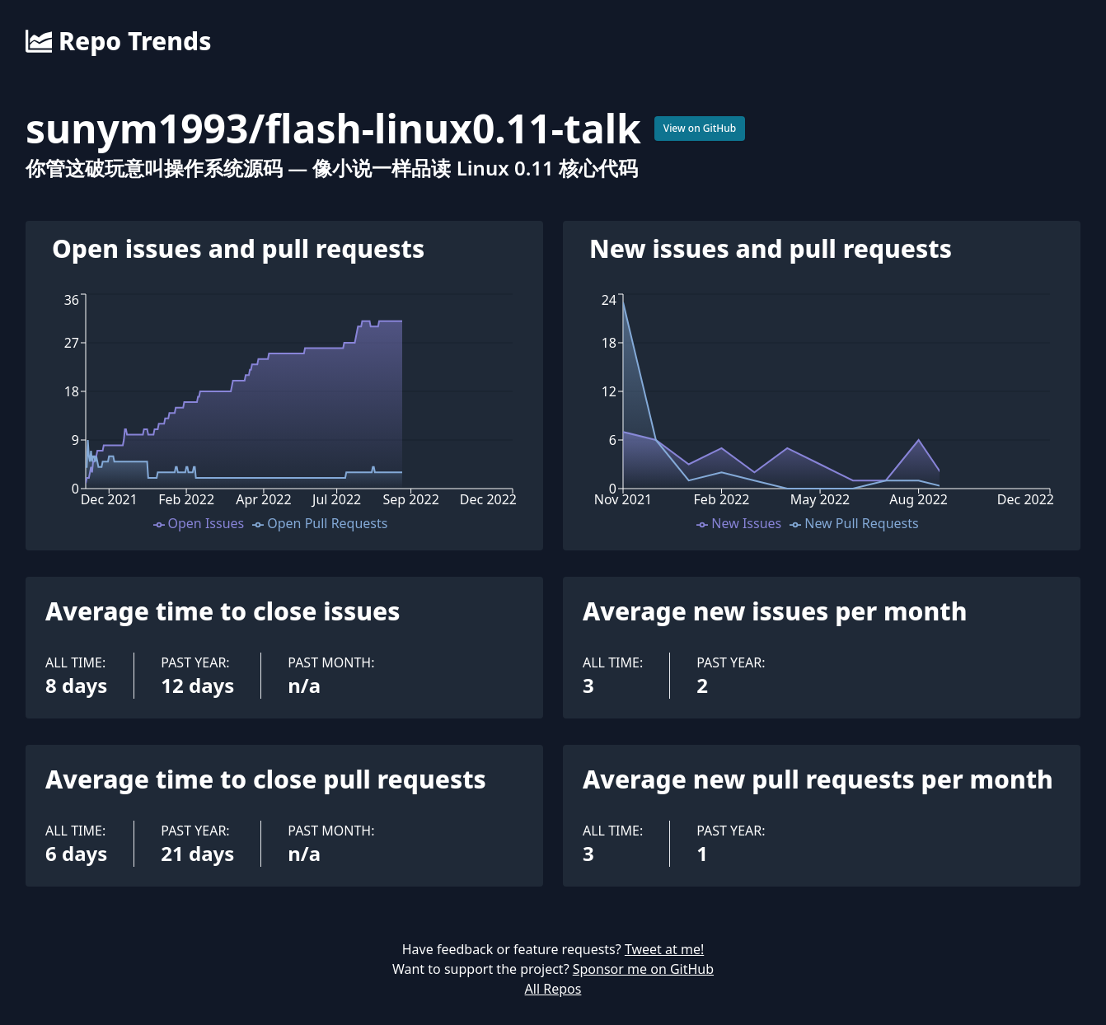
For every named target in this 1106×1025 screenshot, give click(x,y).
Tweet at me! (664, 949)
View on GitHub (700, 128)
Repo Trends (118, 41)
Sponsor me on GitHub (643, 969)
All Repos (553, 989)
